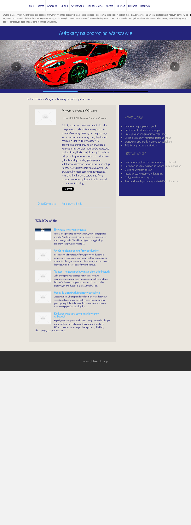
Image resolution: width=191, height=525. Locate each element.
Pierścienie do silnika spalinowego (142, 130)
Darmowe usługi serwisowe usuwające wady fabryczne (153, 165)
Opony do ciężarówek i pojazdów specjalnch (77, 292)
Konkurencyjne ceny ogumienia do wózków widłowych (76, 315)
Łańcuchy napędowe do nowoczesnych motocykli (150, 162)
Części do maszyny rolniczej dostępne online (148, 137)
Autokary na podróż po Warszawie (74, 99)
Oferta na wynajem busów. (138, 169)
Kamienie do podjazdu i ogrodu (141, 126)
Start (28, 99)
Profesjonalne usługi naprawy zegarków (145, 133)
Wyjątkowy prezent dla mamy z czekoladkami (148, 141)
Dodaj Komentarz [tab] (47, 203)
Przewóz (37, 99)
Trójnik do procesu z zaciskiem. (141, 145)
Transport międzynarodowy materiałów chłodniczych (82, 271)
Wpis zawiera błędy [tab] (72, 203)
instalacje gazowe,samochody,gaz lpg (144, 173)
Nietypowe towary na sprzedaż (70, 229)
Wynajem (49, 99)
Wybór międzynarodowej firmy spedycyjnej (76, 250)
